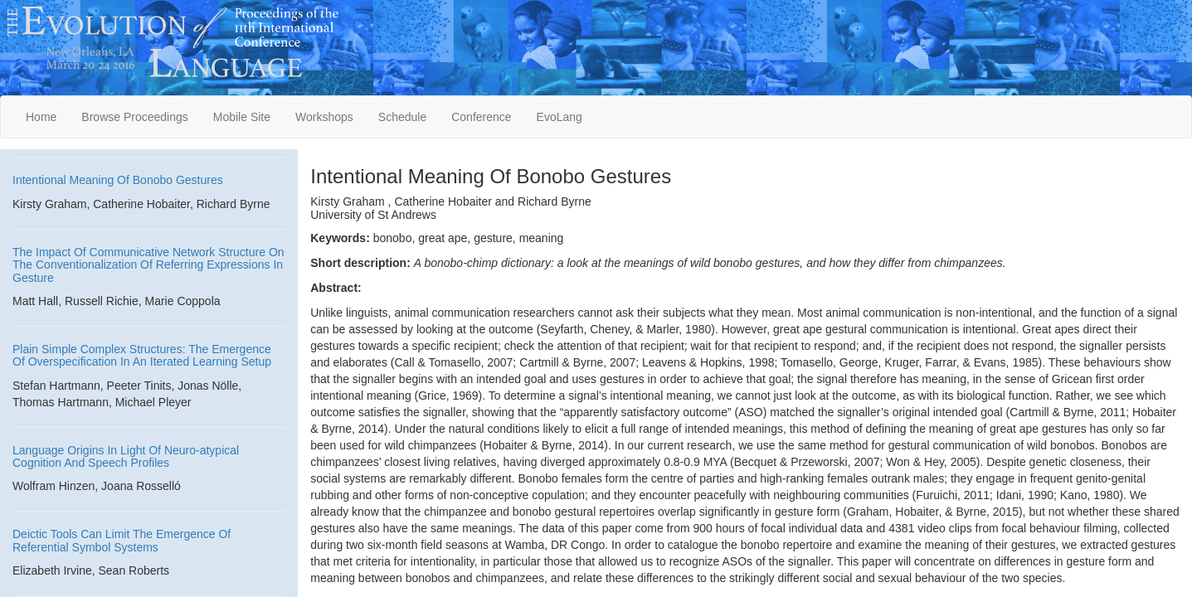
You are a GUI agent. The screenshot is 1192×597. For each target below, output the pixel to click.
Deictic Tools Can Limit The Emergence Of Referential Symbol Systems (121, 540)
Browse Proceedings (134, 117)
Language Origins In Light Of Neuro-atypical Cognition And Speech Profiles (125, 456)
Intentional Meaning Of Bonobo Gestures (117, 180)
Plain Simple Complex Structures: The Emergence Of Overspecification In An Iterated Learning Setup (141, 355)
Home (41, 117)
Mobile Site (241, 117)
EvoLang (559, 117)
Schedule (402, 117)
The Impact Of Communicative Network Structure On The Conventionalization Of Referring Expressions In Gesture (148, 264)
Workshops (324, 117)
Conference (481, 117)
